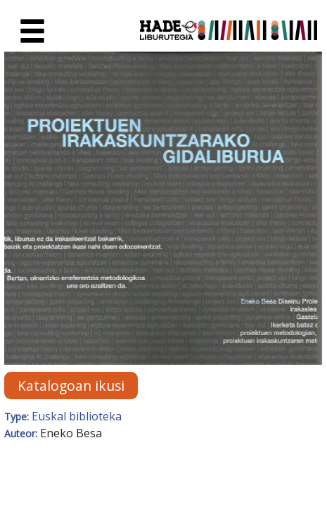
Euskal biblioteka (77, 416)
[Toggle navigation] (32, 31)
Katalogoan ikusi (71, 385)
